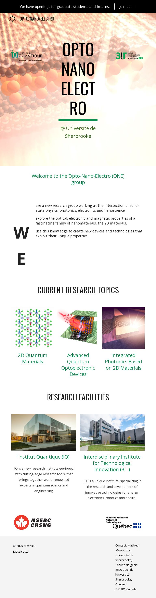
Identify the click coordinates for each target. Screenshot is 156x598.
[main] (78, 89)
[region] (78, 6)
